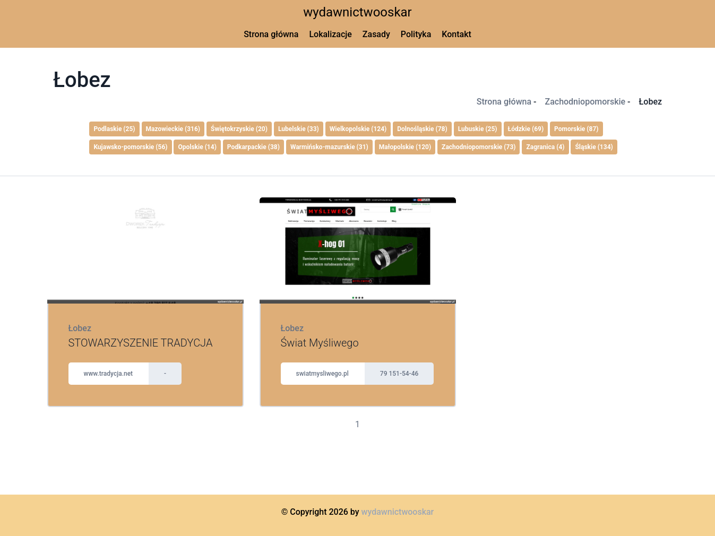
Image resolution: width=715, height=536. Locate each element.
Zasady (376, 34)
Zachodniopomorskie (585, 102)
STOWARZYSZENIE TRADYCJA (140, 342)
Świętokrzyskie (239, 129)
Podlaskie (114, 129)
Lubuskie (477, 129)
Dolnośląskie (422, 129)
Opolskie (197, 147)
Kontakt (456, 34)
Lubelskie (298, 129)
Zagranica (545, 147)
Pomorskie (576, 129)
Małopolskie (405, 147)
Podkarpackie (253, 147)
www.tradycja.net (108, 373)
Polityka (416, 34)
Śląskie (594, 147)
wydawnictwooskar (357, 12)
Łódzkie (526, 129)
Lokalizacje (330, 34)
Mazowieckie (173, 129)
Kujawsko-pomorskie (130, 147)
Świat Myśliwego (320, 342)
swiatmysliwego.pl (322, 373)
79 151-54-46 (399, 373)
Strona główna (271, 34)
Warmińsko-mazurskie (329, 147)
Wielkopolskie (358, 129)
